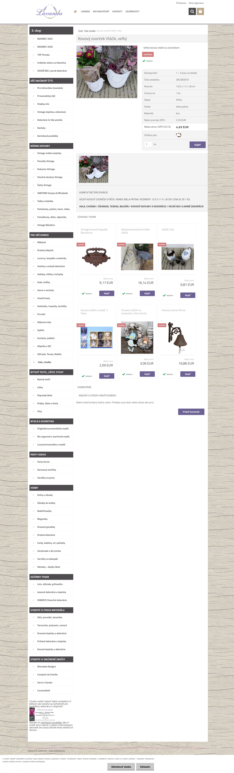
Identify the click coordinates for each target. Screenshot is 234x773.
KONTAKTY (117, 11)
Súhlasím (145, 767)
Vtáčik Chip (168, 229)
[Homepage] (75, 11)
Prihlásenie (181, 3)
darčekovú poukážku (51, 722)
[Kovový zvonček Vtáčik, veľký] (107, 47)
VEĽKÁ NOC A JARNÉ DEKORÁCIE (185, 206)
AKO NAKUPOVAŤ (101, 11)
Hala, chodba (89, 30)
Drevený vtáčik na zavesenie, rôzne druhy (134, 312)
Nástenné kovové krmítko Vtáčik (135, 231)
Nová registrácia (196, 3)
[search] (192, 11)
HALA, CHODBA (87, 206)
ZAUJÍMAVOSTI (132, 11)
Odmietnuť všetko (121, 767)
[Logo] (49, 11)
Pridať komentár (191, 412)
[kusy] (148, 144)
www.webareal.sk (57, 750)
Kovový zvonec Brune (174, 310)
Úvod (80, 30)
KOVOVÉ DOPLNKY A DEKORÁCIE (148, 206)
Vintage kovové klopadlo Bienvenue (94, 231)
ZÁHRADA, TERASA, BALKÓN (113, 206)
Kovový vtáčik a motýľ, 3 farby (94, 312)
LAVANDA (85, 11)
